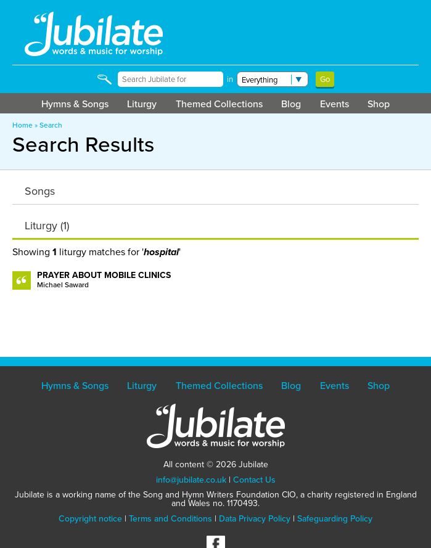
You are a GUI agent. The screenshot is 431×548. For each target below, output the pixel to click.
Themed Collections (219, 104)
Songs (40, 191)
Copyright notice (90, 518)
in (230, 79)
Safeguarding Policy (334, 518)
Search (50, 125)
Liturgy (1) (47, 226)
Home (22, 125)
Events (334, 104)
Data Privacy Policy (254, 518)
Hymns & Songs (75, 104)
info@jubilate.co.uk (191, 479)
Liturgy (142, 104)
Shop (378, 104)
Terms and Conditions (170, 518)
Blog (291, 104)
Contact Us (254, 479)
